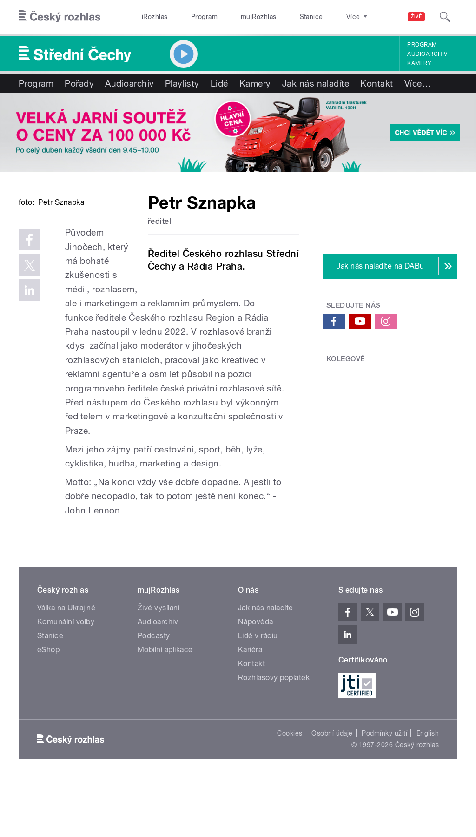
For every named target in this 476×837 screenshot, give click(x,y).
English (427, 789)
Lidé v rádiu (258, 691)
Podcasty (154, 691)
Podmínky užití (384, 789)
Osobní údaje (332, 789)
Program (190, 16)
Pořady (79, 83)
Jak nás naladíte (316, 83)
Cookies (289, 789)
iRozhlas (150, 16)
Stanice (278, 16)
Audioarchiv (427, 54)
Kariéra (250, 705)
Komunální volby (65, 677)
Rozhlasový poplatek (274, 733)
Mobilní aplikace (165, 705)
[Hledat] (444, 17)
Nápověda (255, 677)
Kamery (419, 63)
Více (417, 83)
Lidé (219, 83)
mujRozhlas (235, 16)
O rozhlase (320, 16)
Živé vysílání (158, 663)
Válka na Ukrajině (66, 663)
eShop (48, 705)
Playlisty (182, 83)
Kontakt (376, 83)
